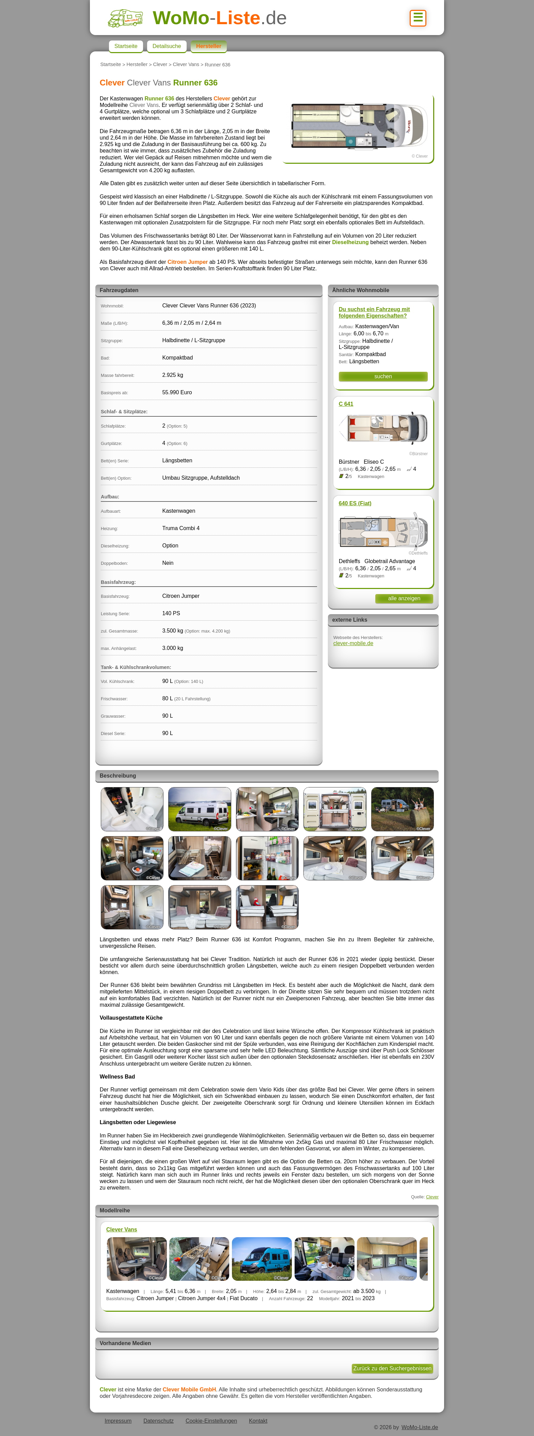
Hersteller (137, 64)
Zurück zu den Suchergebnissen (392, 1368)
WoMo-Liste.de (420, 1427)
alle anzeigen (404, 598)
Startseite (110, 64)
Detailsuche (167, 46)
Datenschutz (158, 1421)
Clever (160, 64)
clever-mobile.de (353, 643)
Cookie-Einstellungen (211, 1421)
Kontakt (258, 1421)
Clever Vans (186, 64)
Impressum (118, 1421)
